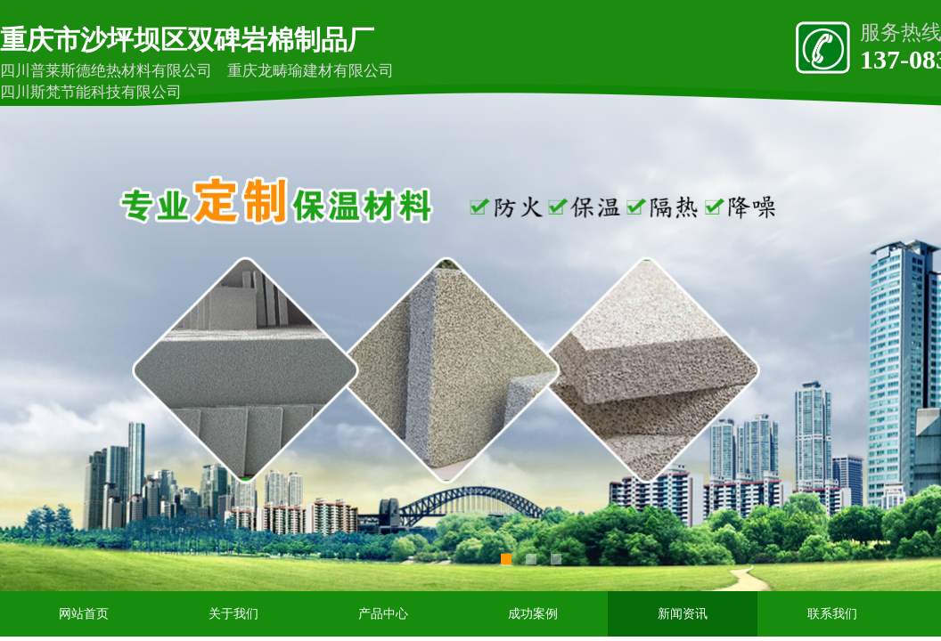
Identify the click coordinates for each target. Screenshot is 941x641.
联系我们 (832, 614)
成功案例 (533, 614)
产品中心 (383, 614)
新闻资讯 (683, 614)
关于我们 (233, 614)
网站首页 (84, 614)
